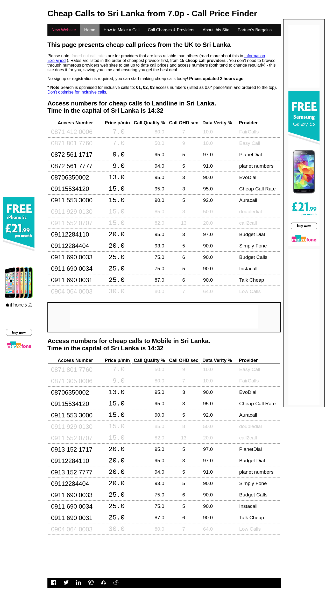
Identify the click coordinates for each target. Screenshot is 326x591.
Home (89, 30)
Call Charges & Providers (171, 30)
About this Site (216, 30)
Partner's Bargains (255, 30)
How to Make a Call (122, 30)
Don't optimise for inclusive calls (76, 92)
